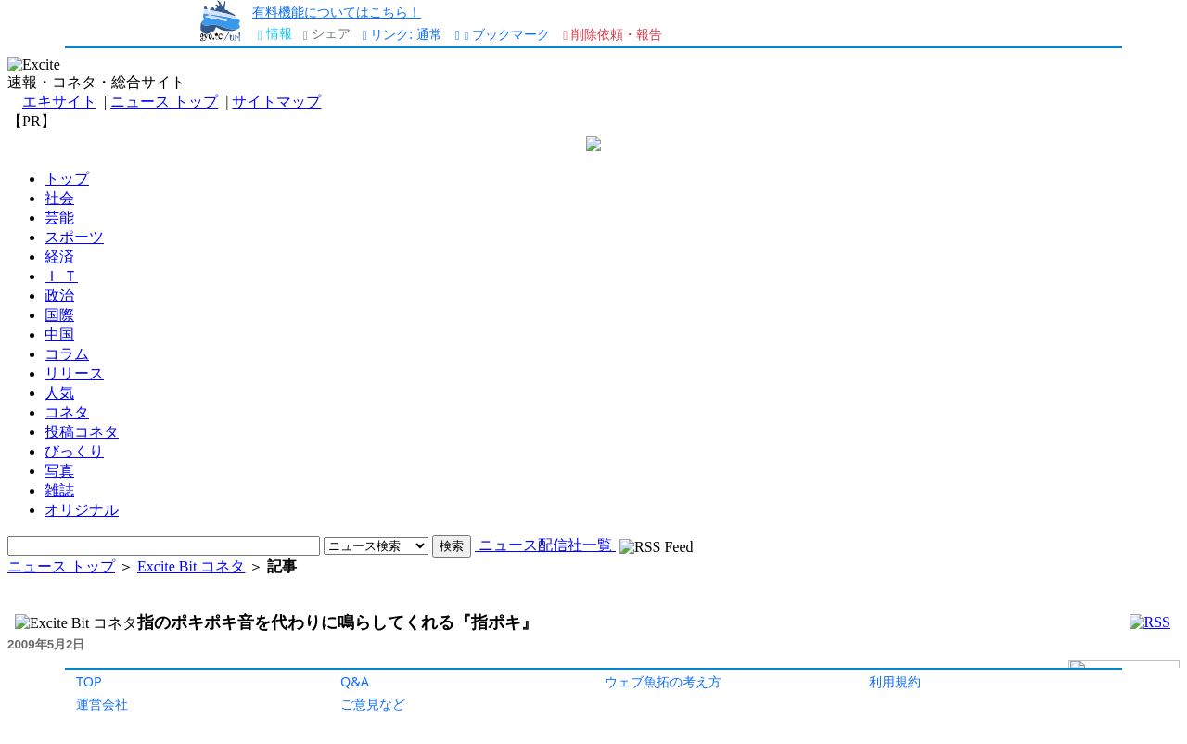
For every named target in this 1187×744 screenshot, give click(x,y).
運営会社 (102, 703)
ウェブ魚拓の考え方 (663, 681)
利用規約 (895, 681)
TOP (89, 681)
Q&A (354, 681)
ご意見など (372, 703)
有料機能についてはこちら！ (336, 11)
